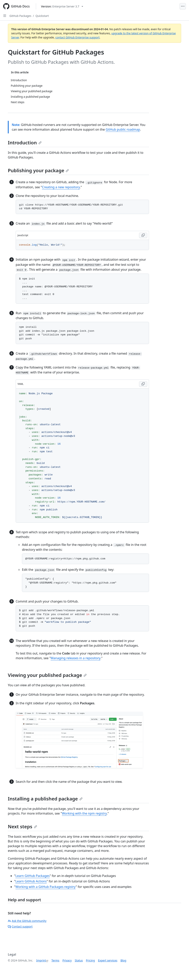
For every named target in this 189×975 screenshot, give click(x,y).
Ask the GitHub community (27, 921)
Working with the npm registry (84, 813)
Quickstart (42, 16)
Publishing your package (38, 170)
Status (79, 960)
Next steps (22, 826)
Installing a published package (45, 798)
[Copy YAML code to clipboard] (143, 384)
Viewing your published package (47, 675)
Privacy (67, 960)
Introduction (25, 142)
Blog (123, 960)
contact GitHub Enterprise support (77, 37)
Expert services (107, 960)
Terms (55, 960)
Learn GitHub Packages (32, 876)
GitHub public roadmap (123, 129)
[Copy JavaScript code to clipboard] (143, 235)
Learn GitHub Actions (31, 881)
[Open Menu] (183, 6)
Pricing (90, 960)
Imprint (41, 960)
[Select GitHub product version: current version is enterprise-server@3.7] (62, 6)
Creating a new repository (61, 187)
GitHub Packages (20, 16)
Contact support (20, 926)
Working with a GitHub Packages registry (45, 887)
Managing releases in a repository (75, 658)
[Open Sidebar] (5, 16)
